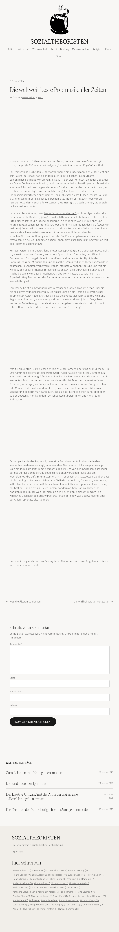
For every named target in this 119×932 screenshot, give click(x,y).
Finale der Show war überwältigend (78, 495)
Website (13, 705)
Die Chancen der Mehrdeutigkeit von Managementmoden (47, 809)
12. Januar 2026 (106, 809)
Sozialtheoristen (60, 41)
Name (12, 678)
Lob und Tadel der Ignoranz (26, 783)
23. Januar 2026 (106, 772)
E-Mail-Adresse (17, 691)
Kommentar (16, 644)
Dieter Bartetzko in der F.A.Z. (60, 213)
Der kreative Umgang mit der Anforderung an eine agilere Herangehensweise (42, 796)
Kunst (40, 97)
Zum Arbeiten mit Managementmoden (34, 772)
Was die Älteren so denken (25, 601)
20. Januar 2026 (106, 783)
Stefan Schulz (28, 97)
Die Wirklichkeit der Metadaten (91, 601)
